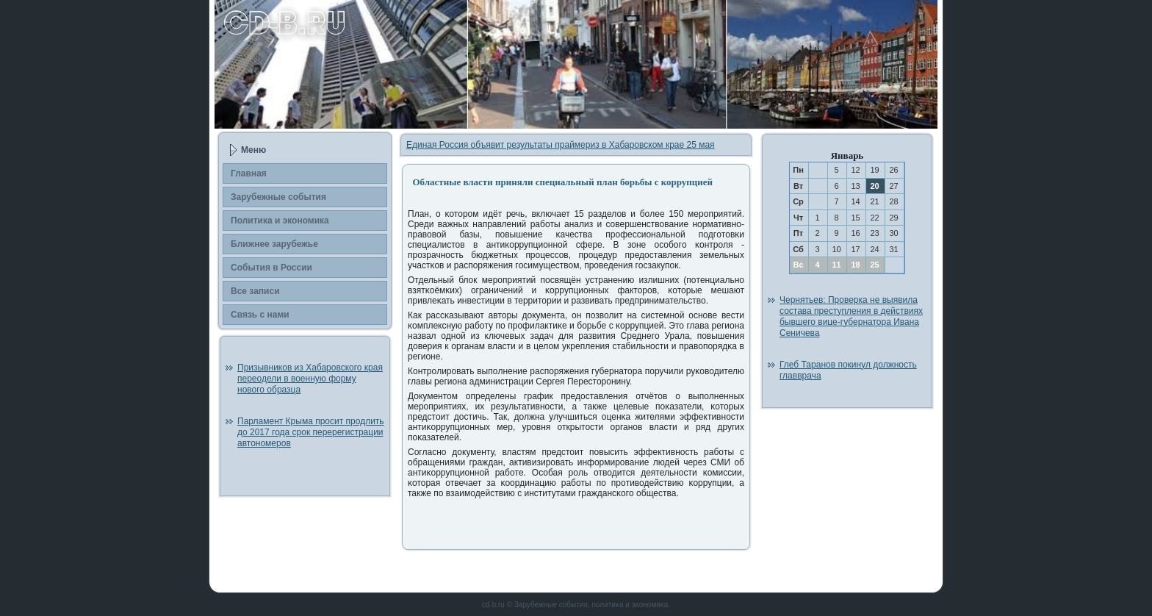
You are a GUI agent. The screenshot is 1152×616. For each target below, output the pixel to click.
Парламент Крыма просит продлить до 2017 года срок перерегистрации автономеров (310, 432)
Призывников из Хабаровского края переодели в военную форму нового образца (310, 378)
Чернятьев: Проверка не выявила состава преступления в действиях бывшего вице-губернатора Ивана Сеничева (851, 316)
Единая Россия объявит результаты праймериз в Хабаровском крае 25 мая (560, 145)
